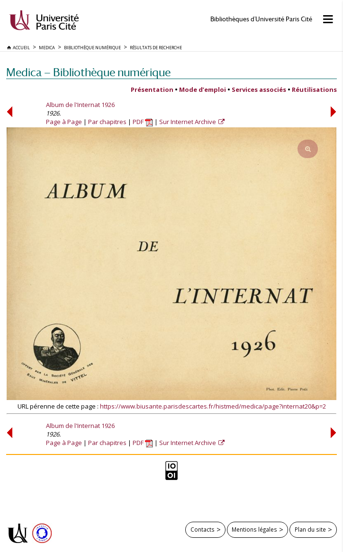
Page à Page (64, 121)
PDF (143, 121)
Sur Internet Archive (188, 121)
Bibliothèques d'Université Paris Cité (261, 19)
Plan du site (310, 529)
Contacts (202, 529)
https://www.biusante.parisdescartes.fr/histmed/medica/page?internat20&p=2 (213, 406)
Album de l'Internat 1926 (80, 104)
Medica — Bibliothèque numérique (88, 72)
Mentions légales (254, 529)
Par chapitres (107, 121)
